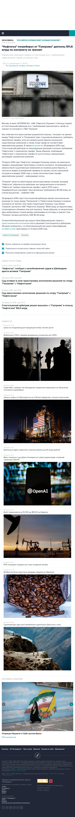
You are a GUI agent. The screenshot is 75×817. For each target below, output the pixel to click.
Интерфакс (37, 33)
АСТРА (4, 793)
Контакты (5, 749)
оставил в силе (9, 229)
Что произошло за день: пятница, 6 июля (22, 66)
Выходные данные (43, 788)
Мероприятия (60, 749)
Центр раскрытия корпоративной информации (16, 803)
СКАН (3, 800)
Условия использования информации (50, 785)
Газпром (24, 235)
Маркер (4, 791)
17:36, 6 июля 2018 (8, 43)
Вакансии (36, 749)
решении (36, 145)
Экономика (7, 40)
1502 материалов (9, 737)
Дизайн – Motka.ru (43, 790)
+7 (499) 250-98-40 (54, 774)
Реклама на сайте (47, 749)
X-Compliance (6, 788)
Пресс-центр (27, 749)
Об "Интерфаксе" (16, 749)
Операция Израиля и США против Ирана (21, 733)
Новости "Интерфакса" (9, 798)
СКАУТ (4, 790)
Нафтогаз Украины (11, 235)
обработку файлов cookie (18, 770)
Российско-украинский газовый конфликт (39, 40)
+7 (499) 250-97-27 (7, 775)
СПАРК (4, 787)
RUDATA (4, 801)
